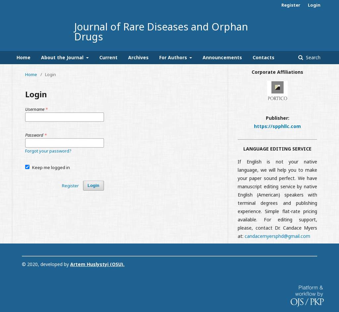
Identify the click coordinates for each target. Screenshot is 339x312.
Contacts (263, 57)
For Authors (173, 57)
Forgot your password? (48, 151)
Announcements (222, 57)
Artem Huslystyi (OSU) (96, 264)
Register (290, 5)
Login (314, 5)
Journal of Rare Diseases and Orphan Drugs (161, 31)
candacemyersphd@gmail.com (277, 236)
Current (108, 57)
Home (23, 57)
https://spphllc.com (277, 126)
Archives (138, 57)
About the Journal (63, 57)
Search (312, 57)
